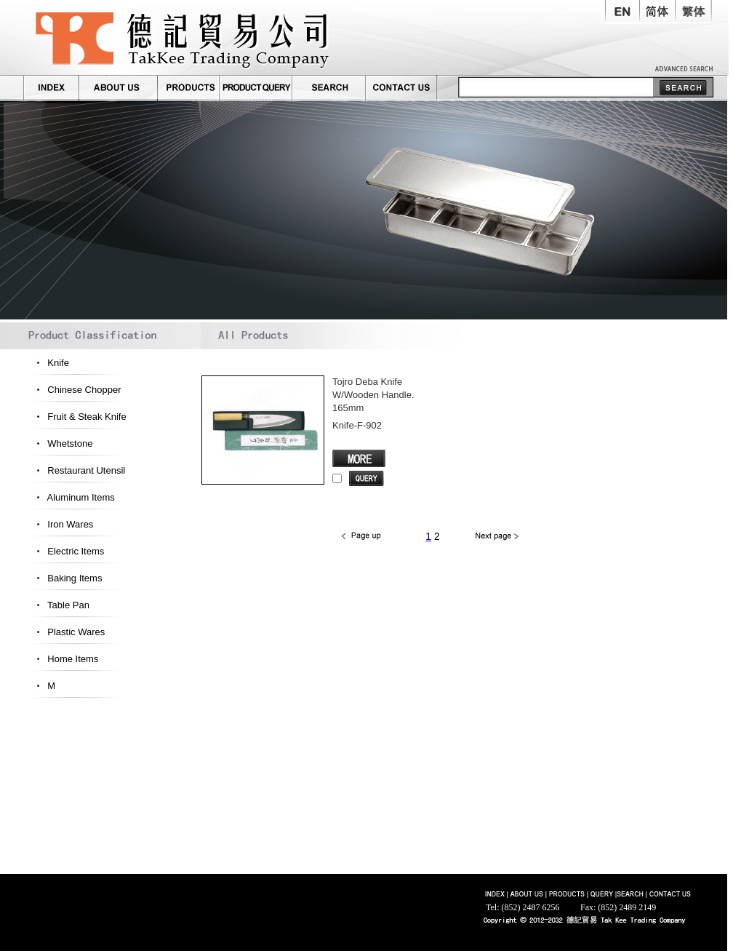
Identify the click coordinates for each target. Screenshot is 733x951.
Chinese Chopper (75, 389)
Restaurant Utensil (77, 470)
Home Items (63, 658)
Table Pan (59, 605)
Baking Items (65, 578)
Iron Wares (61, 524)
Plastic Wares (67, 631)
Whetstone (60, 443)
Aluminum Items (72, 497)
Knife (49, 362)
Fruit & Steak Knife (78, 416)
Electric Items (66, 551)
